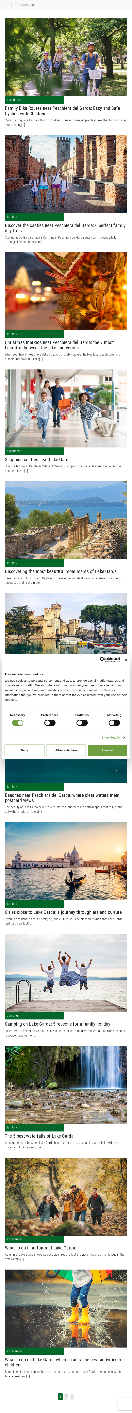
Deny (24, 750)
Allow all (107, 750)
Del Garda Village (26, 5)
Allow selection (66, 750)
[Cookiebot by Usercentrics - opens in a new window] (103, 660)
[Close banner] (126, 659)
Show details (111, 737)
